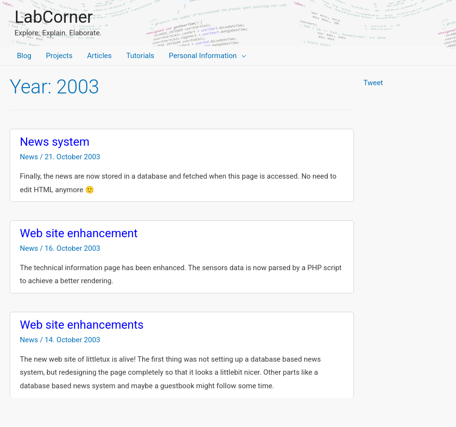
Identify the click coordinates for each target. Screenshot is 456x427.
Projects (59, 55)
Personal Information (202, 55)
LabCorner (54, 17)
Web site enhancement (79, 233)
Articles (99, 55)
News (29, 156)
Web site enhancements (82, 325)
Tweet (373, 82)
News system (54, 142)
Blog (24, 55)
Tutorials (140, 55)
